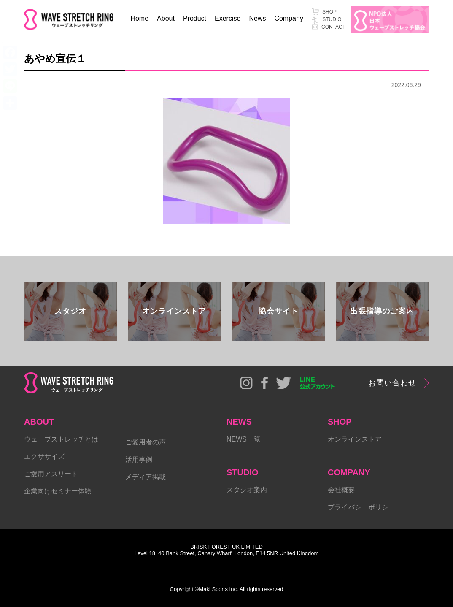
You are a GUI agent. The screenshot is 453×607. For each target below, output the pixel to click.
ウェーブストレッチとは (61, 439)
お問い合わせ (392, 383)
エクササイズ (44, 456)
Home (139, 18)
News (257, 18)
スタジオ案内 (247, 489)
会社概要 (341, 489)
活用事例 (138, 459)
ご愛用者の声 (145, 442)
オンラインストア (355, 439)
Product (194, 18)
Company (288, 18)
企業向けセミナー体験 (58, 491)
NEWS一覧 (243, 439)
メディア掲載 (145, 476)
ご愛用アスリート (51, 473)
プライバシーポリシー (361, 507)
